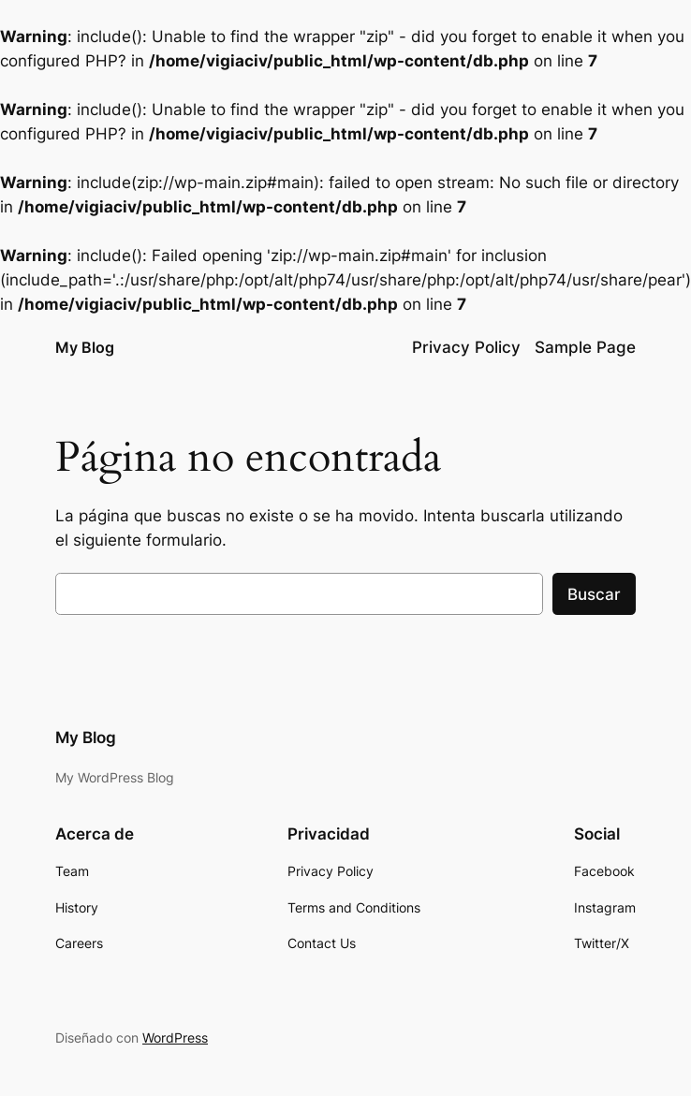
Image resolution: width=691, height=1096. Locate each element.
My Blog (84, 347)
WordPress (175, 1037)
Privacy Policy (466, 347)
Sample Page (585, 347)
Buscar (594, 594)
